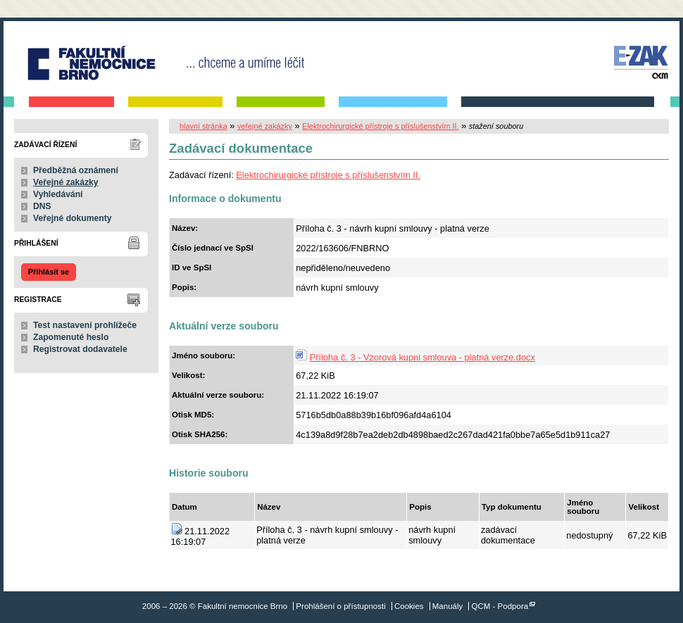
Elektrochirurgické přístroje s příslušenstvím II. (380, 126)
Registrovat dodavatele (80, 349)
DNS (42, 206)
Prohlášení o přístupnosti (340, 606)
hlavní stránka (203, 126)
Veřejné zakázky (66, 182)
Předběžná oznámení (75, 170)
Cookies (409, 606)
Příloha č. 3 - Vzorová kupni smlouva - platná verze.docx (422, 357)
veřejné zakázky (264, 126)
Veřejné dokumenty (72, 218)
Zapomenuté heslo (70, 337)
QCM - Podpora (500, 606)
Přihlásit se (48, 272)
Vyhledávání (58, 194)
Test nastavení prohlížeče (85, 325)
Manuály (447, 606)
